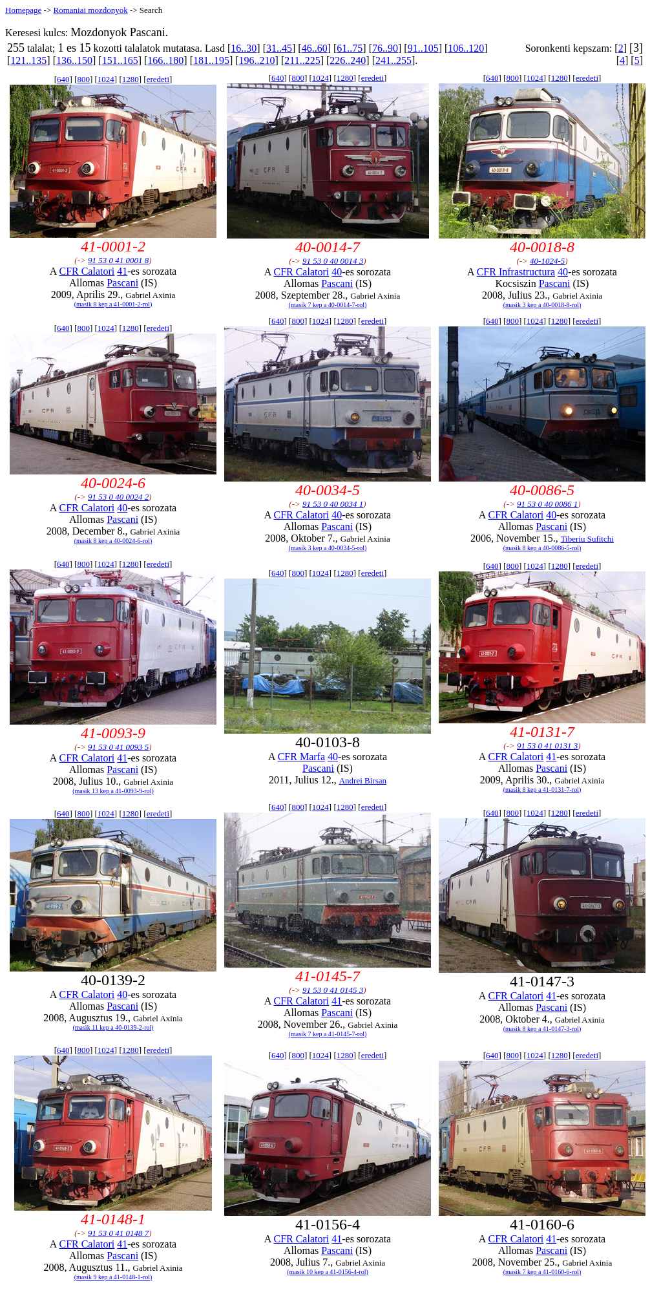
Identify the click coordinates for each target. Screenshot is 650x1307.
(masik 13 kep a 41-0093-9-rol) (113, 790)
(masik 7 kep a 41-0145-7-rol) (328, 1033)
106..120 (466, 48)
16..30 (244, 48)
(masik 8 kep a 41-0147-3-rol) (542, 1028)
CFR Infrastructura (516, 271)
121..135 (28, 60)
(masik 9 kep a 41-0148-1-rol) (113, 1276)
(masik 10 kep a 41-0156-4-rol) (327, 1271)
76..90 (385, 48)
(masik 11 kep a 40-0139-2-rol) (112, 1027)
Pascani (122, 282)
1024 (106, 79)
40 (336, 271)
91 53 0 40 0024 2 (118, 497)
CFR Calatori (86, 271)
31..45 (279, 48)
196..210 (257, 60)
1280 (130, 79)
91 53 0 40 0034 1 (332, 504)
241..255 (393, 60)
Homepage (23, 10)
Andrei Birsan (362, 780)
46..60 (315, 48)
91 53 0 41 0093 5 (118, 747)
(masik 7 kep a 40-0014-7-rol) (328, 304)
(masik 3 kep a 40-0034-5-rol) (328, 547)
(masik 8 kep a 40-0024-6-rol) (113, 540)
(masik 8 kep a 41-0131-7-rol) (542, 789)
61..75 (349, 48)
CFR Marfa (301, 756)
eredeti (158, 79)
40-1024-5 (547, 261)
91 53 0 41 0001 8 (118, 260)
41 (122, 271)
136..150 (74, 60)
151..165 (120, 60)
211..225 (302, 60)
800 (83, 79)
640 (63, 79)
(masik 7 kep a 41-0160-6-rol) (542, 1271)
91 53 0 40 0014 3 (332, 261)
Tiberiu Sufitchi (587, 539)
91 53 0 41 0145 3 (332, 990)
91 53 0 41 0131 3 (547, 745)
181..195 (211, 60)
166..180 (165, 60)
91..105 (423, 48)
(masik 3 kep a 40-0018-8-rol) (542, 304)
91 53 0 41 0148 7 (118, 1233)
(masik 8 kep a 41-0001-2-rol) (113, 304)
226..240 (348, 60)
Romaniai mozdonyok (90, 10)
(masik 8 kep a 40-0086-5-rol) (542, 547)
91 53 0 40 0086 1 (547, 504)
